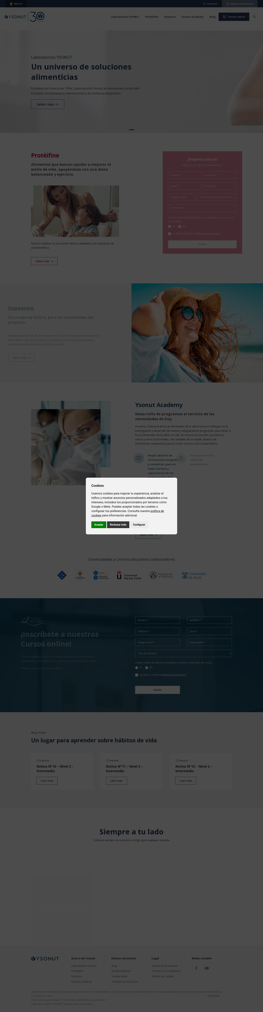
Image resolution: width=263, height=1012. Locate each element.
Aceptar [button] (98, 524)
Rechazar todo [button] (118, 524)
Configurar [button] (139, 524)
